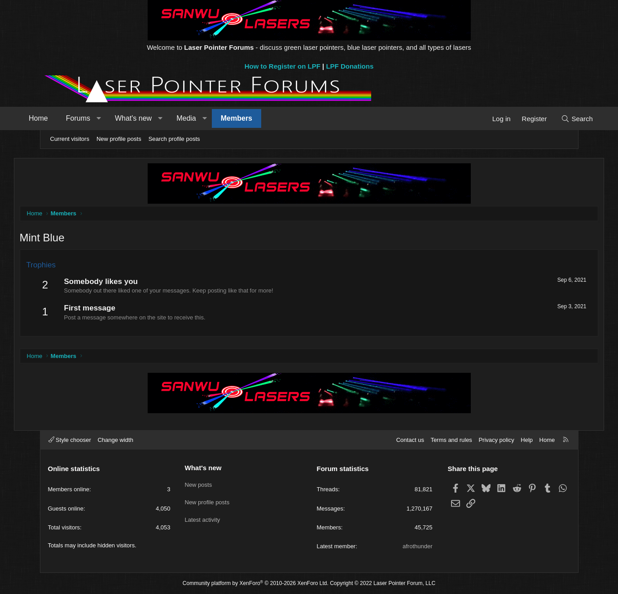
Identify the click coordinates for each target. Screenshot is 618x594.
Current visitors (69, 138)
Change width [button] (115, 440)
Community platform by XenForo (256, 583)
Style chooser (69, 440)
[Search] (552, 118)
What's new (157, 118)
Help (527, 440)
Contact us (410, 440)
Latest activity (202, 515)
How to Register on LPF (282, 66)
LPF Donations (349, 66)
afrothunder (418, 546)
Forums (102, 118)
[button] (123, 118)
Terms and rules (451, 440)
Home (63, 118)
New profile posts (118, 138)
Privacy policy (496, 440)
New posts (198, 483)
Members (260, 118)
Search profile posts (174, 138)
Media (211, 118)
